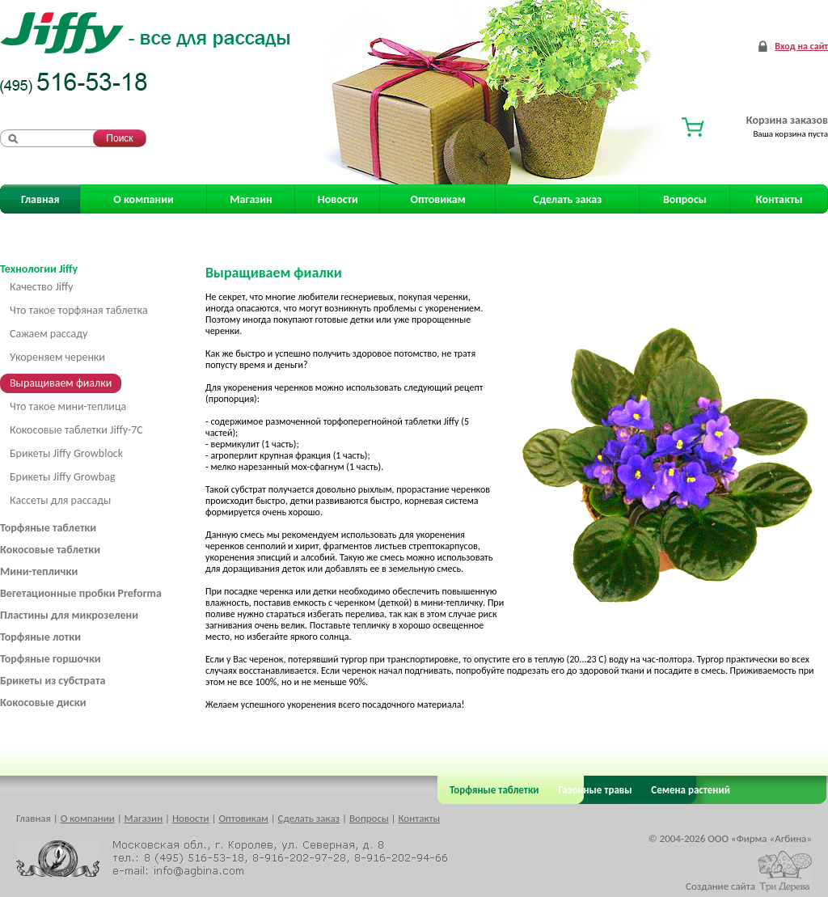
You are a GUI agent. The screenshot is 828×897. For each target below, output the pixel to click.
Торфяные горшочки (50, 659)
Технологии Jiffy (39, 269)
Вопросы (685, 199)
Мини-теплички (39, 571)
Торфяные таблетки (48, 528)
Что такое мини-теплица (68, 406)
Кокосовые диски (43, 702)
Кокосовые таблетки (50, 549)
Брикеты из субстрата (52, 681)
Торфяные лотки (40, 637)
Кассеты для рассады (60, 500)
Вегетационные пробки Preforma (81, 593)
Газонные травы (595, 790)
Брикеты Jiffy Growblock (66, 453)
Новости (338, 199)
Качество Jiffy (42, 287)
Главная (40, 199)
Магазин (251, 199)
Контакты (779, 199)
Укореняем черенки (57, 357)
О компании (143, 199)
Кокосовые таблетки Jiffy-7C (76, 430)
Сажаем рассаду (48, 334)
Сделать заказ (568, 199)
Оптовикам (438, 199)
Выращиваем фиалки (61, 383)
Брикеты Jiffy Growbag (63, 477)
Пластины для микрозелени (69, 615)
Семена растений (687, 790)
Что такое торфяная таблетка (79, 310)
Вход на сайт (801, 46)
